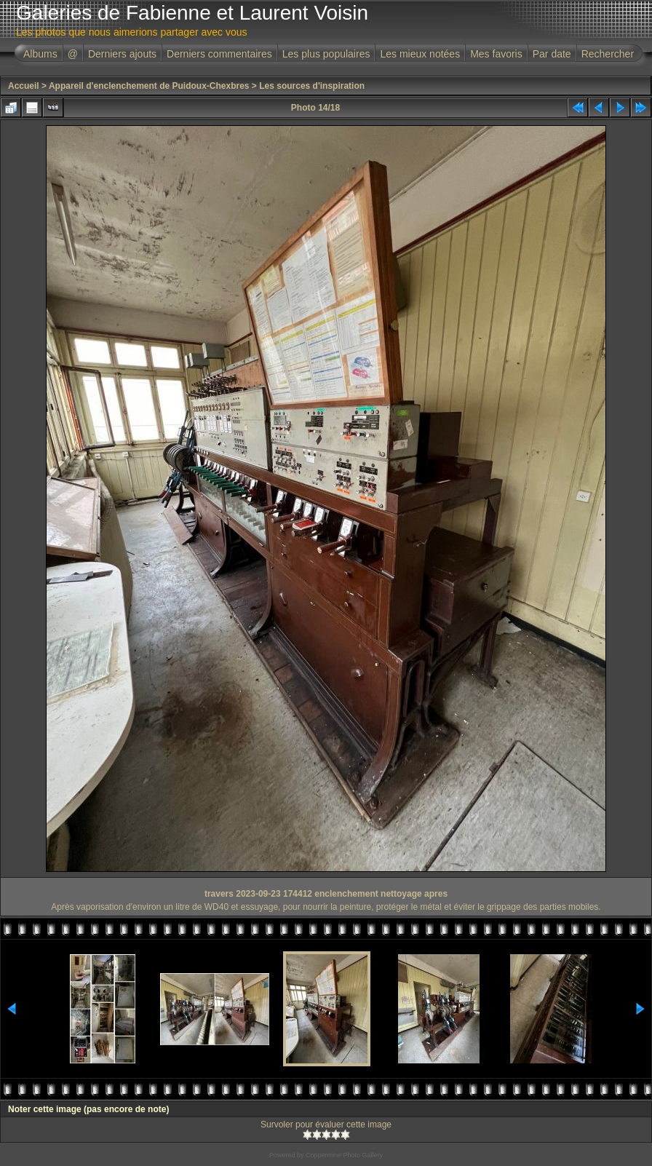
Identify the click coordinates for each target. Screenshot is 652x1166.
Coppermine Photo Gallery (344, 1155)
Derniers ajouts (122, 54)
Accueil (23, 86)
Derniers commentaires (219, 54)
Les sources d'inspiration (312, 86)
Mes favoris (496, 54)
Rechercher (607, 54)
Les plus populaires (326, 54)
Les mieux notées (420, 54)
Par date (552, 54)
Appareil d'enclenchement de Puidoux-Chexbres (149, 86)
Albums (40, 54)
